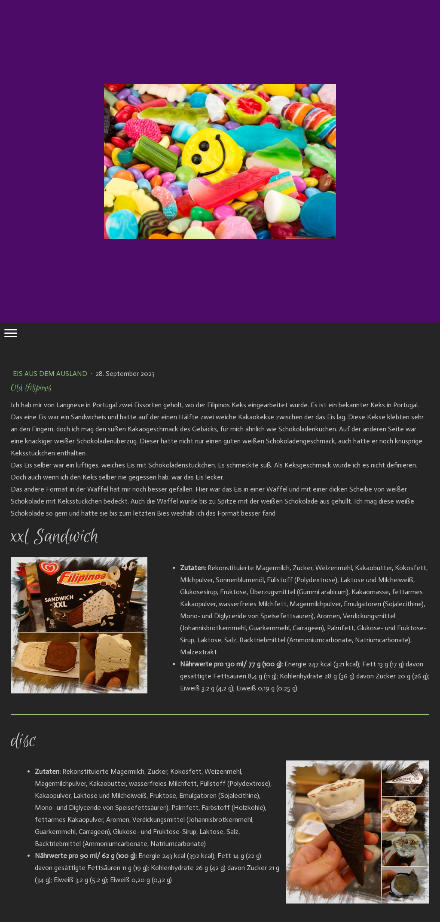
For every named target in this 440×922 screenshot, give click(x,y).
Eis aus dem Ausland (51, 373)
